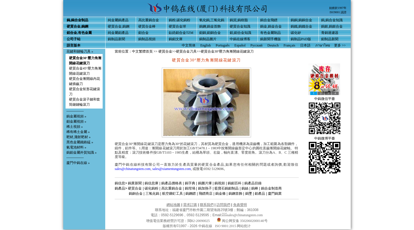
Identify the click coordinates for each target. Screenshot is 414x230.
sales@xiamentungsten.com (171, 169)
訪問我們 (223, 205)
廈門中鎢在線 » (78, 163)
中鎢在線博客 (240, 39)
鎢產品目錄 (253, 183)
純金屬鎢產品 (118, 20)
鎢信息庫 (151, 183)
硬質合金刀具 (186, 51)
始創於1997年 (337, 7)
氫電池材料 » (76, 147)
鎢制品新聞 (116, 39)
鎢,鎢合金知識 (332, 20)
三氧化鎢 (152, 194)
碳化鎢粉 (151, 188)
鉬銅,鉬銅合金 (210, 33)
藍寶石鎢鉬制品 (226, 188)
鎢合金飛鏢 (268, 20)
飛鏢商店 (205, 194)
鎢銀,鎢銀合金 (332, 26)
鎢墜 (248, 194)
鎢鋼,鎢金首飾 (210, 26)
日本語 (305, 45)
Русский (256, 45)
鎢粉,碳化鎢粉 (179, 20)
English (205, 45)
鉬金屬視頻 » (76, 121)
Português (222, 45)
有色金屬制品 (270, 33)
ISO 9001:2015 (226, 226)
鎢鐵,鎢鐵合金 (301, 26)
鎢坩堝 (190, 188)
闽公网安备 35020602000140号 (242, 221)
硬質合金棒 (147, 26)
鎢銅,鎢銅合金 (301, 20)
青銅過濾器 (329, 33)
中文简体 (188, 45)
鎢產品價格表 (171, 183)
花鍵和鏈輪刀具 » (79, 51)
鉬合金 (143, 33)
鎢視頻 (219, 183)
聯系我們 (207, 205)
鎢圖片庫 (205, 183)
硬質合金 (165, 51)
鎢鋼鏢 (190, 194)
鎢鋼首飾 (235, 194)
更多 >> (340, 45)
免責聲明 (240, 205)
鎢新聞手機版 (270, 39)
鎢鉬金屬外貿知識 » (81, 152)
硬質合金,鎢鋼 (118, 26)
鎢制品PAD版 (301, 39)
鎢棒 (254, 188)
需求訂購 (190, 205)
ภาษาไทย (322, 45)
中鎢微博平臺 (324, 138)
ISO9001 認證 (337, 12)
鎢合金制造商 (271, 188)
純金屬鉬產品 (118, 33)
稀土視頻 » (74, 127)
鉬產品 (260, 194)
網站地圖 (173, 205)
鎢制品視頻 (147, 39)
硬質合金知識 (240, 26)
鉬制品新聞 (329, 39)
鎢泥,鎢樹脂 (239, 20)
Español (240, 45)
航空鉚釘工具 (172, 194)
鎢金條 (220, 194)
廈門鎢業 (275, 194)
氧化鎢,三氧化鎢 (211, 20)
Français (289, 45)
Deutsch (273, 45)
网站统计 (244, 226)
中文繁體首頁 (142, 51)
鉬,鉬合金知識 (240, 33)
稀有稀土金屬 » (78, 132)
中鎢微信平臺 (324, 99)
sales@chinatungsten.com (133, 169)
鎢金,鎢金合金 (271, 26)
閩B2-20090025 (198, 221)
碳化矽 (296, 33)
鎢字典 (190, 183)
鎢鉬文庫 (176, 39)
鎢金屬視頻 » (76, 116)
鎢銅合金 (136, 194)
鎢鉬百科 (234, 183)
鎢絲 (244, 188)
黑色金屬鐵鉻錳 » (79, 142)
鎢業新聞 (135, 183)
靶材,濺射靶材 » (78, 137)
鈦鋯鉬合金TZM (181, 33)
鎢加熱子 (205, 188)
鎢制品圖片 (207, 39)
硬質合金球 (177, 26)
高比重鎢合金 (148, 20)
